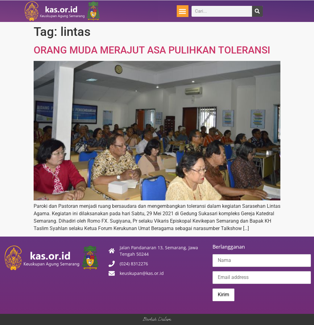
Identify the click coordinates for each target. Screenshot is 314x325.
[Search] (257, 11)
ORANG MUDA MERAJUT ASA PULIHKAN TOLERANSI (152, 50)
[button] (182, 11)
